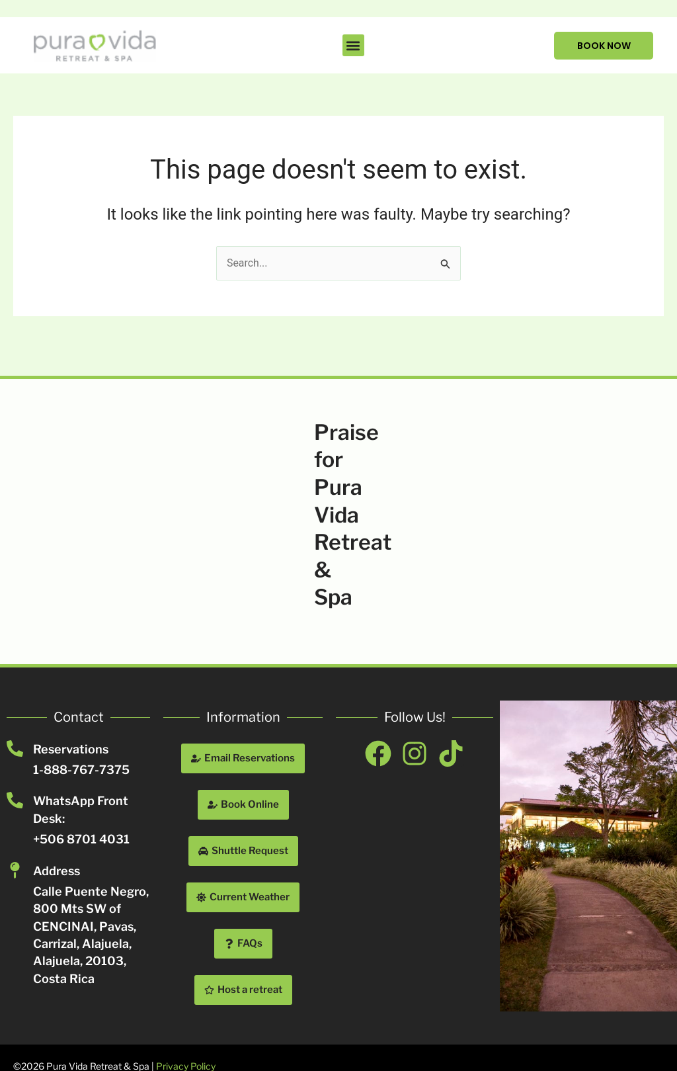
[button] (353, 45)
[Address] (15, 870)
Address (56, 871)
